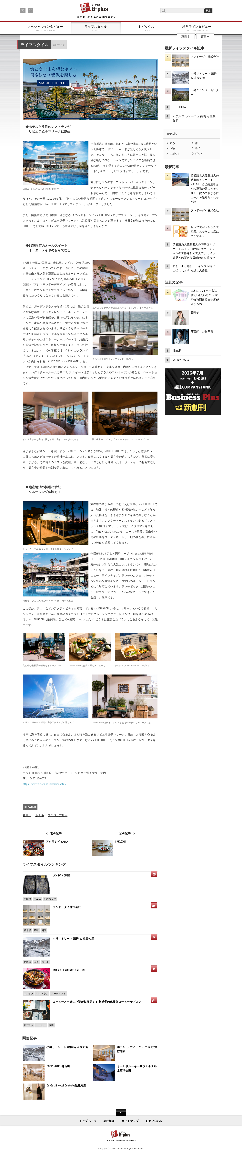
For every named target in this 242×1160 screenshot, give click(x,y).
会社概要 (109, 1121)
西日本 (205, 36)
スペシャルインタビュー (45, 28)
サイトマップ (130, 1121)
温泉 (36, 962)
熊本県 (27, 930)
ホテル (39, 815)
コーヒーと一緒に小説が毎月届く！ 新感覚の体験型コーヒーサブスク (97, 1002)
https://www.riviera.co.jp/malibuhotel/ (44, 784)
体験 (172, 148)
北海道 (27, 962)
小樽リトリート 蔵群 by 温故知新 (73, 938)
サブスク (29, 1025)
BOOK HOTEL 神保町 (58, 1066)
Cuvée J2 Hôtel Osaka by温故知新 (66, 1085)
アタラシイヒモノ (57, 841)
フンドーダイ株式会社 (68, 907)
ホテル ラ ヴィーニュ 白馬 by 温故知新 (137, 1049)
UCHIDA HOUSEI (61, 875)
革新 (36, 930)
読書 (51, 1025)
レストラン (42, 993)
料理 (44, 930)
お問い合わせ (154, 1121)
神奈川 (27, 815)
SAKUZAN (120, 841)
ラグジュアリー (57, 815)
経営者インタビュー (197, 28)
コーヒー (41, 1025)
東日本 (185, 36)
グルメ (199, 153)
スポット (175, 153)
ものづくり (50, 898)
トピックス (146, 28)
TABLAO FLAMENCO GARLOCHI (69, 970)
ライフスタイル (96, 28)
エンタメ (29, 993)
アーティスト (58, 993)
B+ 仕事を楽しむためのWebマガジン (95, 10)
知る (172, 143)
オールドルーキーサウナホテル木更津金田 (137, 1068)
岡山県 (27, 898)
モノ (197, 148)
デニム (37, 898)
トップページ (87, 1121)
